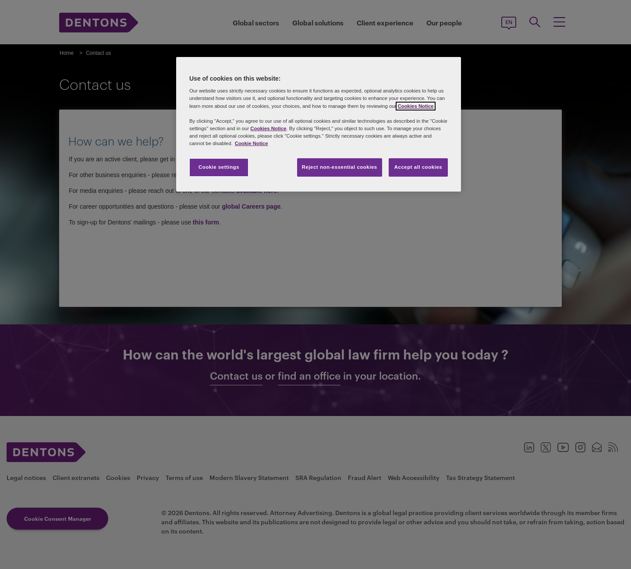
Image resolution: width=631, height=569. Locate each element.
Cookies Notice (415, 106)
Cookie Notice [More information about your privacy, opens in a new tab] (251, 143)
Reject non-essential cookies (339, 167)
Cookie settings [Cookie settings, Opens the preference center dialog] (219, 167)
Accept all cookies (418, 167)
